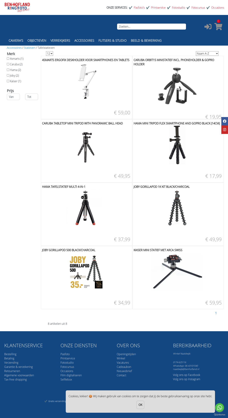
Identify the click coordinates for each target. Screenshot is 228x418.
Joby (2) (14, 75)
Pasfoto (65, 354)
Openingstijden (126, 354)
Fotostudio (178, 8)
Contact (121, 375)
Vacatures (123, 362)
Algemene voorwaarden (19, 375)
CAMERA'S (16, 40)
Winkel (121, 358)
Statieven (29, 48)
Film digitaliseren (71, 375)
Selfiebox (66, 379)
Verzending (11, 362)
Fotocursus (198, 8)
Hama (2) (15, 70)
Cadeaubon (124, 367)
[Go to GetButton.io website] (219, 414)
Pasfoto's (139, 8)
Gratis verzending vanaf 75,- (62, 401)
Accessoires (14, 48)
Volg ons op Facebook (186, 375)
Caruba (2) (16, 64)
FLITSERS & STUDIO (112, 40)
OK (140, 405)
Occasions (217, 8)
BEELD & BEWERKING (146, 40)
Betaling (9, 358)
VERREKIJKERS (60, 40)
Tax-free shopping (15, 379)
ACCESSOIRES (84, 40)
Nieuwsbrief (124, 371)
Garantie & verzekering (18, 367)
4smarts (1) (16, 59)
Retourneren (12, 371)
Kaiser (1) (15, 81)
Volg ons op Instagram (186, 379)
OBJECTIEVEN (36, 40)
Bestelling (10, 354)
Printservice (158, 8)
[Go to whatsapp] (219, 407)
